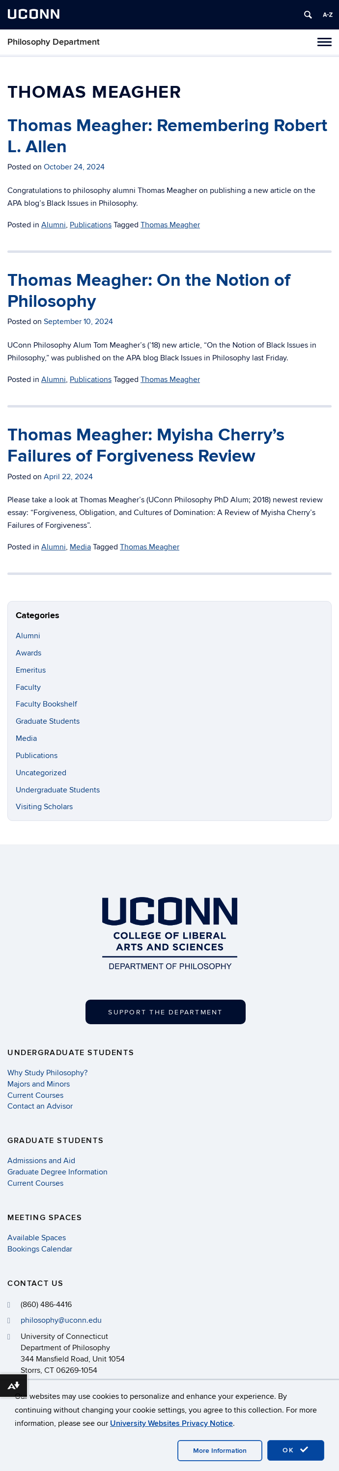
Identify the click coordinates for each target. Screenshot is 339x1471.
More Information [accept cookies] (220, 1450)
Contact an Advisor (40, 1106)
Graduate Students (48, 721)
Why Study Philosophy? (47, 1073)
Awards (28, 653)
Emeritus (31, 670)
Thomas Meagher (170, 225)
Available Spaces (36, 1238)
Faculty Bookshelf (46, 704)
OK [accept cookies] (295, 1449)
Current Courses (35, 1095)
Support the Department (165, 1012)
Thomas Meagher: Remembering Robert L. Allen (167, 136)
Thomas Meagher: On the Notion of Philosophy (148, 291)
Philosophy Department (53, 42)
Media (80, 547)
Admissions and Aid (41, 1161)
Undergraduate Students (58, 790)
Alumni (53, 225)
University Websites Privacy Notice (171, 1423)
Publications (91, 225)
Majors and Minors (38, 1084)
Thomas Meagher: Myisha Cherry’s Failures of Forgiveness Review (145, 445)
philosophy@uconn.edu (61, 1320)
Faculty (28, 687)
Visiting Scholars (44, 807)
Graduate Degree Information (57, 1172)
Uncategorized (41, 773)
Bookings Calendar (39, 1249)
